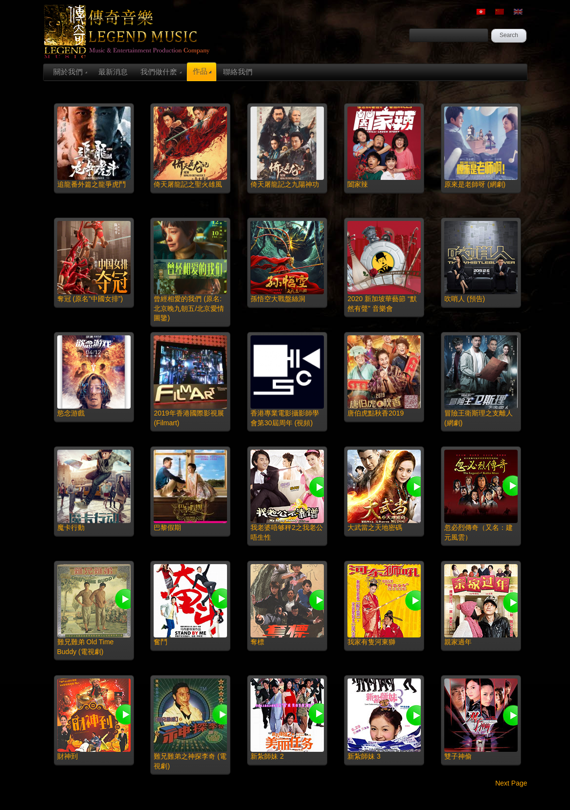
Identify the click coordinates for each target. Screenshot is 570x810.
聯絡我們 (237, 71)
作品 (202, 71)
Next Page (511, 783)
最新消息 (113, 71)
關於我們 (70, 71)
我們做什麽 (161, 71)
